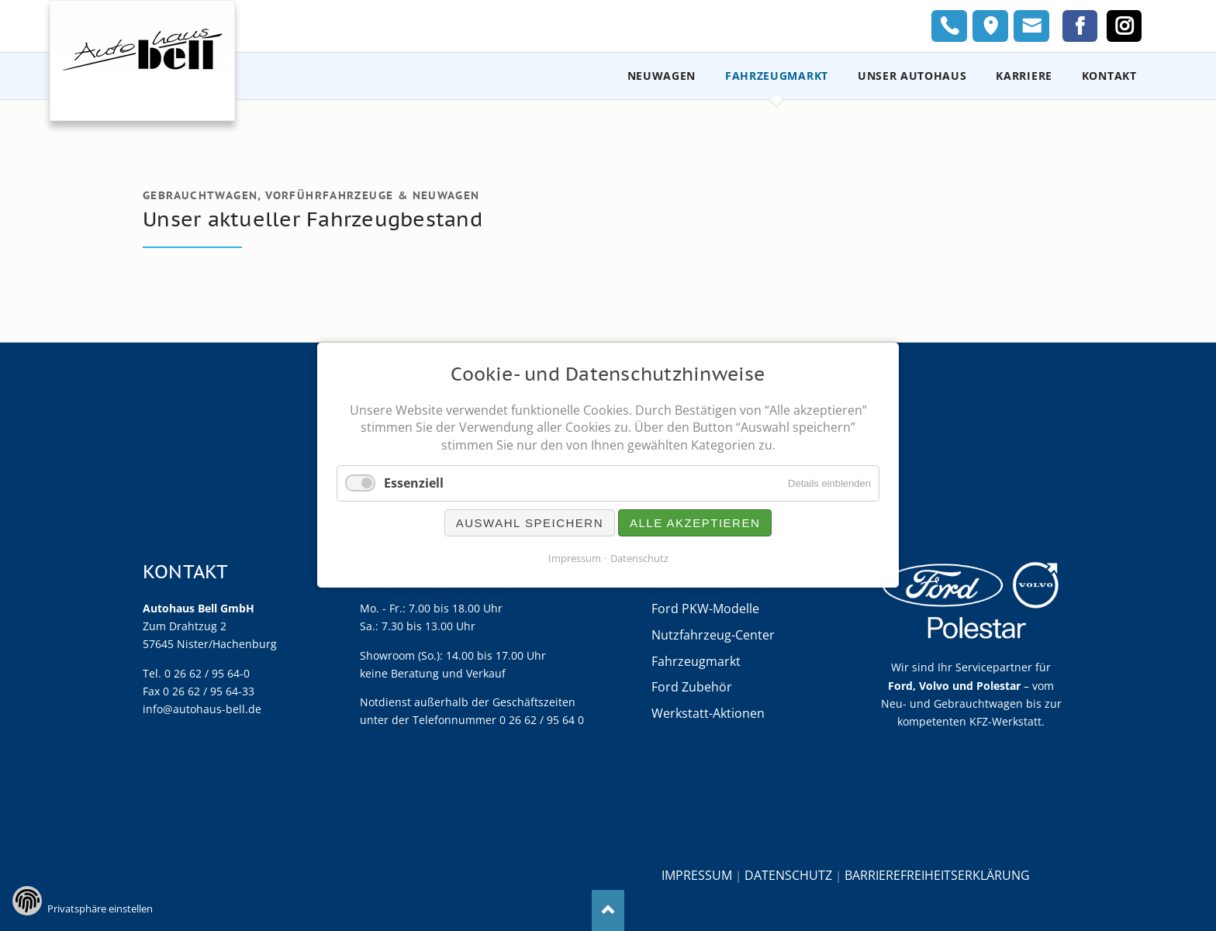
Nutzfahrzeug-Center (713, 634)
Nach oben (608, 910)
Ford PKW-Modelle (705, 608)
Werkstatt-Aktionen (708, 713)
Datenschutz (788, 875)
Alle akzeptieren (695, 523)
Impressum (697, 875)
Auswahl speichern (529, 523)
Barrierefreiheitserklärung (937, 875)
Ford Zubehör (691, 686)
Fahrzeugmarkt (696, 661)
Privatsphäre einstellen (100, 908)
